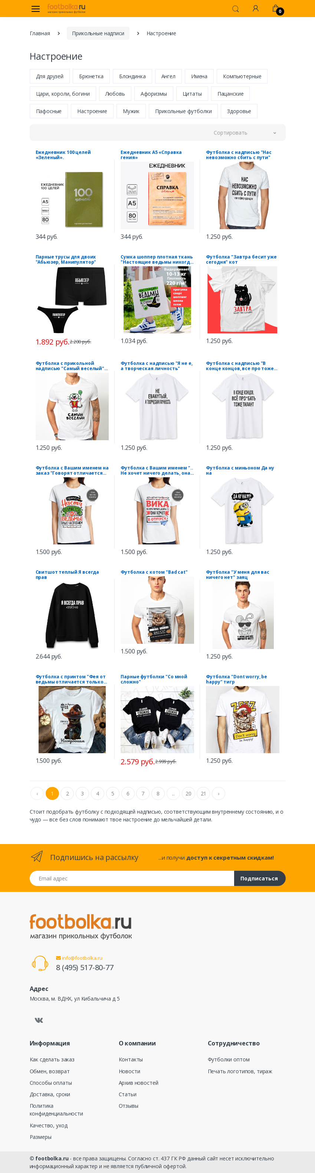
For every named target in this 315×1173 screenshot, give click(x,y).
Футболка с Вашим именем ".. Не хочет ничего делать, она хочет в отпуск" (157, 470)
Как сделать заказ (52, 1059)
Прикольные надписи (98, 33)
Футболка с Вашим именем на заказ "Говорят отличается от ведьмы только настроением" (72, 470)
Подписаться (259, 878)
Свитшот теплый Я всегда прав (67, 575)
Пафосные (49, 111)
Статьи (128, 1094)
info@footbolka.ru (79, 958)
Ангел (168, 76)
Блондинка (132, 76)
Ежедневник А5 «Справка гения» (151, 155)
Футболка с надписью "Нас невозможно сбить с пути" (239, 155)
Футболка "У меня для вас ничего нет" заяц (237, 575)
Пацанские (230, 93)
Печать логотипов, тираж (240, 1071)
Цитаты (192, 93)
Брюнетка (91, 76)
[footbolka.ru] (66, 8)
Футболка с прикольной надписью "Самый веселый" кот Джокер (70, 366)
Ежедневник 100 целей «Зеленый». (63, 155)
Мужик (131, 111)
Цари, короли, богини (63, 93)
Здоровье (239, 111)
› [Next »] (218, 793)
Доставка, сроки (50, 1094)
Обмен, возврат (50, 1071)
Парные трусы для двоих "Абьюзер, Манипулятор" (66, 259)
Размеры (41, 1136)
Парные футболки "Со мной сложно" (154, 679)
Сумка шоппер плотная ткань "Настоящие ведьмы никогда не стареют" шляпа (157, 259)
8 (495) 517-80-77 (85, 967)
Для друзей (50, 76)
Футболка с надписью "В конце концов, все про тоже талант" (239, 366)
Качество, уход (49, 1125)
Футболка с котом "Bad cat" (154, 572)
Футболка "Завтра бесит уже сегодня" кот (241, 259)
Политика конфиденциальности (56, 1109)
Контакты (131, 1059)
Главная (40, 33)
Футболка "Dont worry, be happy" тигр (236, 679)
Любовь (115, 93)
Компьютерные (242, 76)
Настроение (92, 111)
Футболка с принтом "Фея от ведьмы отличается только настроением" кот (71, 679)
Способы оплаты (51, 1082)
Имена (199, 76)
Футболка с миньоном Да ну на (240, 470)
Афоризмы (154, 93)
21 (204, 793)
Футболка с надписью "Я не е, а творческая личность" (156, 366)
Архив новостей (138, 1082)
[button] (236, 8)
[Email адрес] (132, 878)
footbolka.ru (51, 1158)
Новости (129, 1071)
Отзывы (128, 1105)
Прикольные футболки (183, 111)
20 (188, 793)
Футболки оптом (229, 1059)
